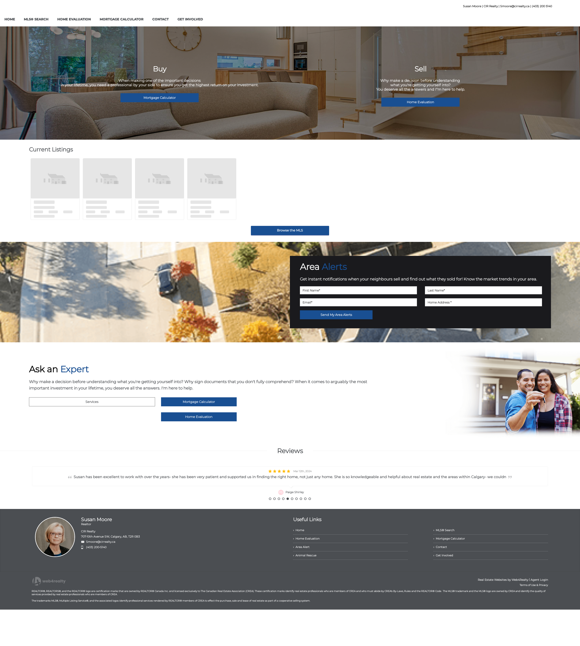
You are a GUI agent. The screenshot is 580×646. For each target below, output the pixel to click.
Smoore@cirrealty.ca (100, 552)
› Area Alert (301, 558)
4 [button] (283, 509)
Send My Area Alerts (336, 315)
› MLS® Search (443, 541)
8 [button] (301, 509)
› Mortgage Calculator (449, 549)
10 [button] (310, 509)
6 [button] (292, 509)
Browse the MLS (290, 230)
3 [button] (279, 509)
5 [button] (287, 509)
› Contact (440, 558)
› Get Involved (443, 566)
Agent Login (539, 590)
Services (91, 402)
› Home (298, 541)
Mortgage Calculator (159, 98)
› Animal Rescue (304, 566)
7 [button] (296, 509)
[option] (290, 482)
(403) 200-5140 (96, 558)
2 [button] (274, 509)
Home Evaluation (420, 102)
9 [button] (305, 509)
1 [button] (270, 509)
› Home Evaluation (306, 549)
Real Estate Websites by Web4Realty (503, 590)
